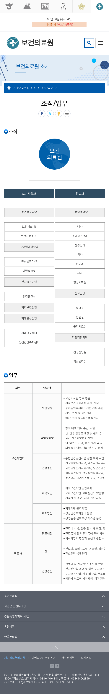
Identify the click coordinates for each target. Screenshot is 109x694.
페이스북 (41, 113)
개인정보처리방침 (14, 657)
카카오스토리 (58, 113)
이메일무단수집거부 (43, 657)
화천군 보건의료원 (30, 43)
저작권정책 (67, 657)
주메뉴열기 (100, 43)
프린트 (67, 113)
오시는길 (86, 657)
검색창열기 (89, 42)
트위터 (50, 113)
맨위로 (54, 647)
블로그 (57, 666)
